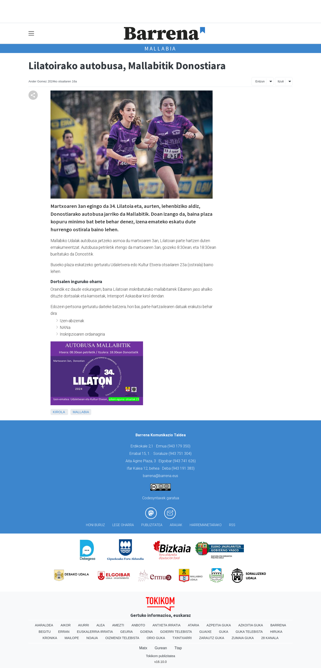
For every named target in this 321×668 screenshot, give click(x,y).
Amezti (118, 625)
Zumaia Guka (243, 638)
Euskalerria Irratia (95, 632)
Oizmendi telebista (122, 638)
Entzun (260, 81)
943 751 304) (181, 453)
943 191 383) (184, 468)
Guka (223, 632)
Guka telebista (249, 632)
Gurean (161, 648)
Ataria (193, 625)
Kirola (59, 412)
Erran (63, 632)
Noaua (92, 638)
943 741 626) (185, 461)
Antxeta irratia (167, 625)
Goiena (146, 632)
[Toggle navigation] (31, 33)
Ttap (178, 648)
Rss (232, 525)
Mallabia (160, 48)
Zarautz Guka (211, 638)
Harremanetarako (206, 525)
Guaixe (205, 632)
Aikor (65, 625)
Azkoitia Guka (250, 625)
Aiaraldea (44, 625)
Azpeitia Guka (219, 625)
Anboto (138, 625)
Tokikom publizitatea (160, 656)
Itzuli (281, 81)
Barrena (278, 625)
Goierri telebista (176, 632)
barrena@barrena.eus (160, 476)
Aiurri (83, 625)
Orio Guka (156, 638)
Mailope (72, 638)
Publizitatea (151, 525)
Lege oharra (123, 525)
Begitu (45, 632)
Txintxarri (182, 638)
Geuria (126, 632)
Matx (143, 648)
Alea (100, 625)
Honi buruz (95, 525)
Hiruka (276, 632)
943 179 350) (179, 446)
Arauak (176, 525)
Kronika (50, 638)
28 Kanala (270, 638)
